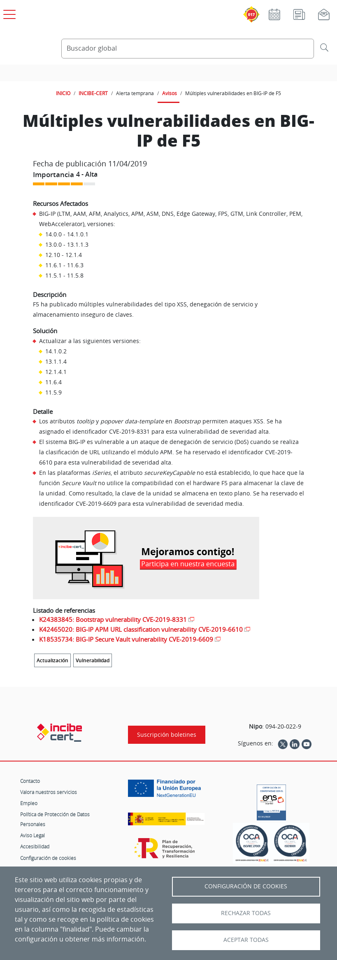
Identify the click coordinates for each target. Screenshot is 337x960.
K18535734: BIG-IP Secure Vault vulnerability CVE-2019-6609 (126, 639)
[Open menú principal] (8, 13)
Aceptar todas (246, 940)
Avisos (169, 93)
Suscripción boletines (166, 734)
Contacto (30, 781)
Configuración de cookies (48, 858)
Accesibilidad (34, 846)
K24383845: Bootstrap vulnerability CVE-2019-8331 (113, 619)
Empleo (28, 803)
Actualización (52, 660)
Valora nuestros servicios (48, 792)
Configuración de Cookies (246, 886)
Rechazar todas (246, 913)
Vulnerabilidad (92, 660)
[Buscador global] (187, 48)
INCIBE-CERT (93, 93)
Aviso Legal (32, 835)
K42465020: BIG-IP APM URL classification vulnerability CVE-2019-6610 (141, 629)
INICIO (63, 93)
